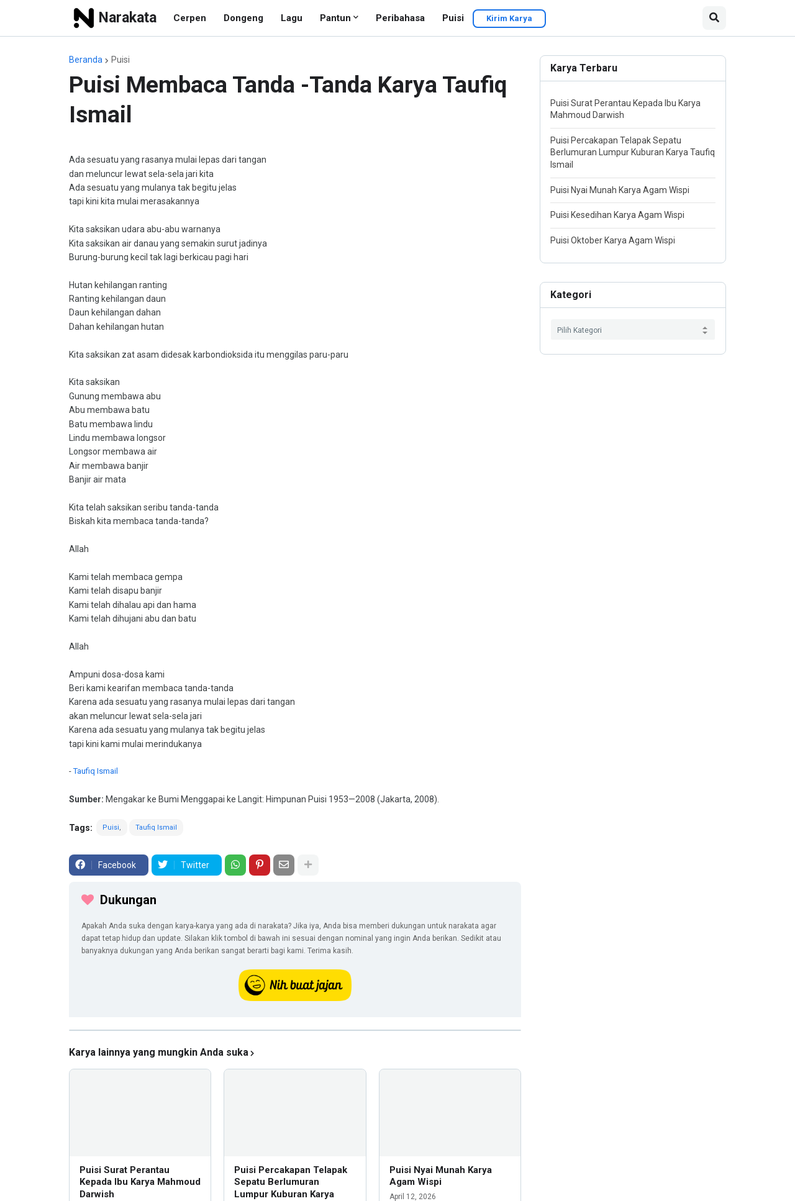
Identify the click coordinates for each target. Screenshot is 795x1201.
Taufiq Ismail (95, 771)
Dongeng (243, 18)
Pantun (335, 18)
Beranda (85, 59)
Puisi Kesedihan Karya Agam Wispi (617, 215)
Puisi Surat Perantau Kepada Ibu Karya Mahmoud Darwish (140, 1182)
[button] (714, 18)
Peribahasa (400, 18)
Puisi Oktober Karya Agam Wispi (612, 240)
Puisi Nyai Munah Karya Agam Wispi (440, 1176)
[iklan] (295, 1030)
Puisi (453, 18)
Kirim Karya (509, 18)
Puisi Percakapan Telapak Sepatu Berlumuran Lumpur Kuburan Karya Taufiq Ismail (632, 152)
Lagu (291, 18)
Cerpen (189, 18)
